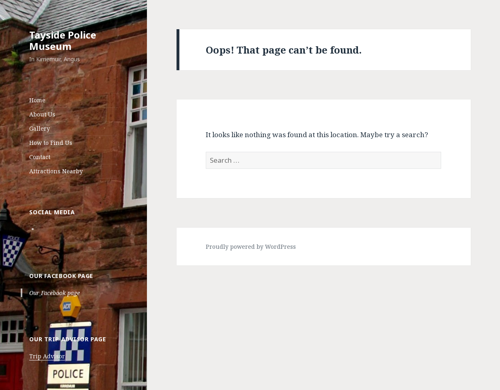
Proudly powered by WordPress (251, 246)
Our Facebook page (61, 276)
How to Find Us (50, 143)
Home (37, 100)
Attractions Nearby (56, 171)
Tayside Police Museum (62, 40)
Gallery (39, 128)
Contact (39, 157)
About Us (42, 114)
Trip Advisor (47, 356)
